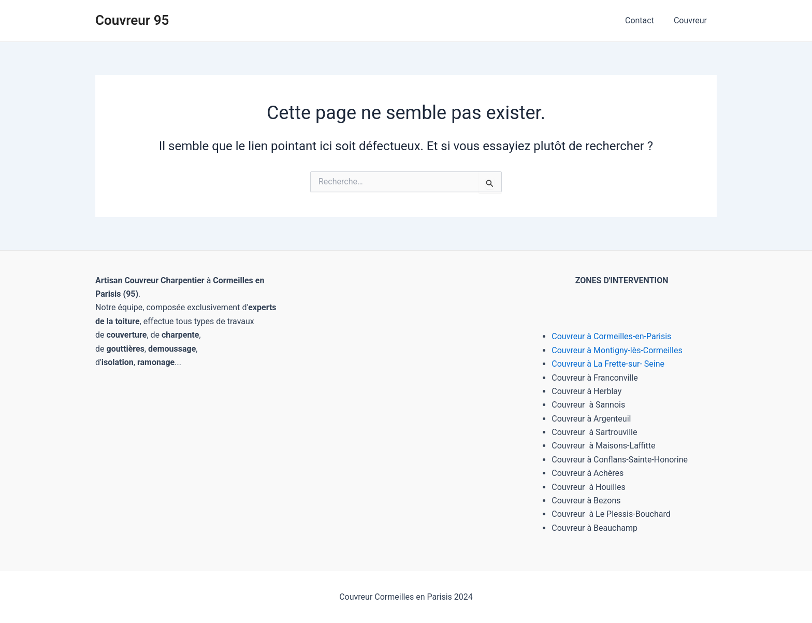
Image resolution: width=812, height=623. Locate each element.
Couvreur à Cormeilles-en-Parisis (611, 336)
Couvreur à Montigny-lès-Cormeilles (617, 350)
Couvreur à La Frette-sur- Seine (608, 364)
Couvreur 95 (132, 20)
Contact (644, 20)
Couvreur (691, 20)
